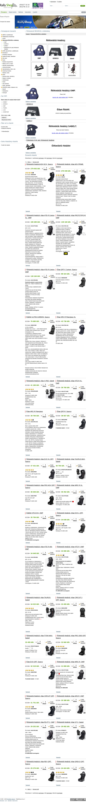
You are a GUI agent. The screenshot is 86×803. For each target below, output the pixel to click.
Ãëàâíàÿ (28, 34)
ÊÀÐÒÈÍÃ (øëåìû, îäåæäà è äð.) (10, 87)
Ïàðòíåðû (10, 800)
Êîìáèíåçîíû (5, 52)
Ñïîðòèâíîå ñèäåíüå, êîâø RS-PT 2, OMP (40, 722)
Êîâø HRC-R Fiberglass (34, 411)
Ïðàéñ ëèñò (14, 800)
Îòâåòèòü (4, 117)
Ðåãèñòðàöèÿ (53, 1)
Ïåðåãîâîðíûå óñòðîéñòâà (8, 36)
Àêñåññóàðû (6, 80)
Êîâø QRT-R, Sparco (64, 411)
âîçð (40, 158)
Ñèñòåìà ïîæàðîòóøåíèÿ (8, 65)
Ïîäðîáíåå (28, 211)
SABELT (6, 45)
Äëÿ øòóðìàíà (6, 83)
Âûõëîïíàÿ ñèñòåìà (7, 71)
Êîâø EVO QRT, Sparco (34, 662)
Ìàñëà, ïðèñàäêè (6, 85)
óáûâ (42, 158)
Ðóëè (4, 74)
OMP (5, 42)
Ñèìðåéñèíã (5, 91)
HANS (4, 38)
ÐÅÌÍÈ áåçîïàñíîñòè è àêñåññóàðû (10, 51)
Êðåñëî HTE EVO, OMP (34, 513)
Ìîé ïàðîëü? (59, 1)
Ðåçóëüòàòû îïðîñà (6, 119)
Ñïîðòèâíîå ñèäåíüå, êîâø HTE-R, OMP (70, 547)
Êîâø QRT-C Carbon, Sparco (67, 269)
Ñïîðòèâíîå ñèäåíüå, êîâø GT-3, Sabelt (70, 722)
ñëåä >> (29, 162)
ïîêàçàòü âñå (36, 162)
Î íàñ (6, 800)
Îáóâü (4, 60)
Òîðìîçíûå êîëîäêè (7, 67)
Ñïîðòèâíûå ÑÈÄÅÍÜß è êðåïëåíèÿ (11, 40)
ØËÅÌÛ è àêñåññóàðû (8, 34)
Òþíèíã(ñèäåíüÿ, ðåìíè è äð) (9, 69)
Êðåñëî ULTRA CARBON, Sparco (38, 317)
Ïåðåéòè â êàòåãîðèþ (31, 101)
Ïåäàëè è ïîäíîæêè (7, 78)
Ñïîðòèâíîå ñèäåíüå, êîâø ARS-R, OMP (70, 696)
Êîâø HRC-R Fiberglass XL (66, 317)
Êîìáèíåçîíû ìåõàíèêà (7, 54)
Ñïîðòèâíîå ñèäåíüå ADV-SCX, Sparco (39, 164)
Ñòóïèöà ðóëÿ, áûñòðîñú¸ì (9, 76)
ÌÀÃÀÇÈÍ (5, 92)
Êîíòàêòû (2, 800)
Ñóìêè (4, 81)
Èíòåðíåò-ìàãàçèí (11, 799)
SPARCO (6, 44)
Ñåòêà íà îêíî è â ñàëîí (8, 63)
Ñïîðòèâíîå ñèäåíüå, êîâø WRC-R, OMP (71, 662)
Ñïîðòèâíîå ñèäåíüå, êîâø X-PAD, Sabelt (40, 381)
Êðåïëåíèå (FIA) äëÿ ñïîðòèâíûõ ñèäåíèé (40, 140)
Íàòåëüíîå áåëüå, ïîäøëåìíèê (9, 56)
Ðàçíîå (4, 89)
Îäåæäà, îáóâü (6, 72)
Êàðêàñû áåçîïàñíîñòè (8, 61)
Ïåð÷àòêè (5, 58)
